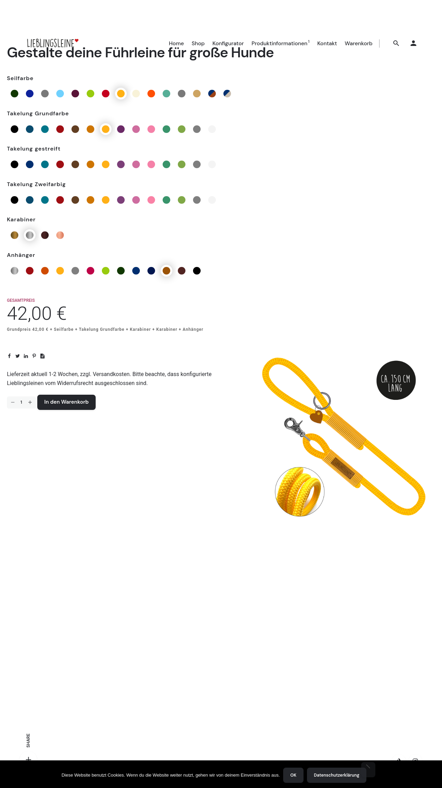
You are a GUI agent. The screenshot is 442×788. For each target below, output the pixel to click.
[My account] (413, 43)
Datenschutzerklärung (336, 775)
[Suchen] (396, 43)
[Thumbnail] (52, 43)
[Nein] (368, 769)
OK (293, 775)
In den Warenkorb (66, 401)
